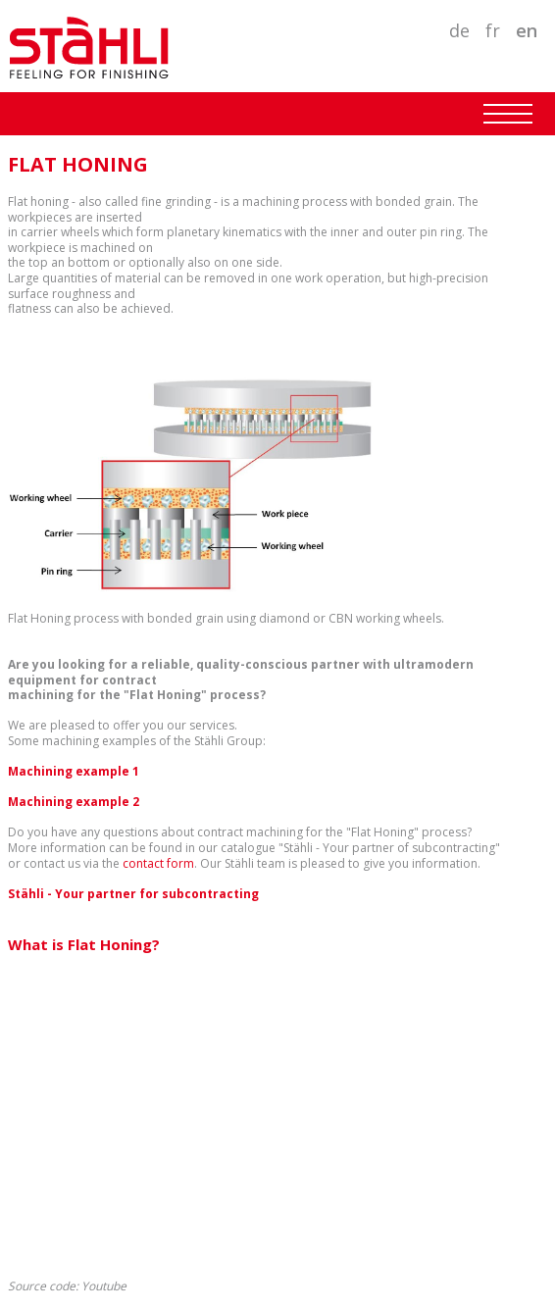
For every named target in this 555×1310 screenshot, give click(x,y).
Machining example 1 (73, 771)
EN (526, 30)
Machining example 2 (73, 801)
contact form (158, 863)
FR (492, 30)
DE (459, 30)
